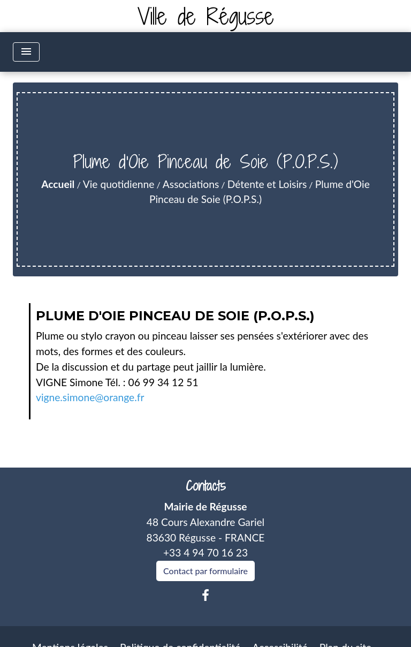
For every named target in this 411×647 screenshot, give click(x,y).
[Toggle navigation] (26, 52)
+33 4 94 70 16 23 (205, 552)
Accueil (57, 184)
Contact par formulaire (205, 571)
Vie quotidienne (119, 184)
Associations (191, 184)
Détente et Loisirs (267, 184)
